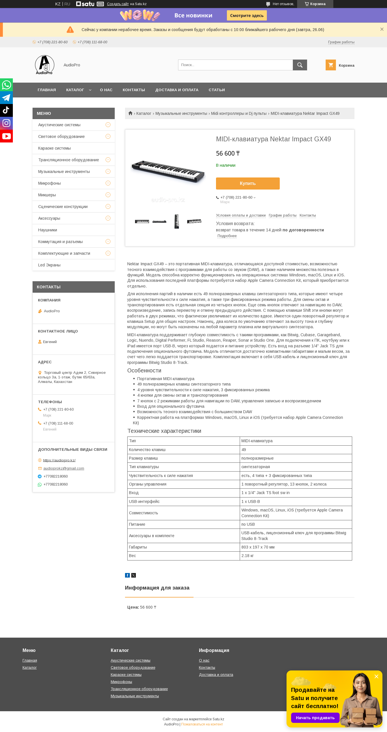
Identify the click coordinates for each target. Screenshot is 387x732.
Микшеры (47, 195)
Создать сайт (118, 4)
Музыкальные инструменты (181, 113)
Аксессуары (49, 218)
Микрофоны (49, 183)
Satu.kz (218, 719)
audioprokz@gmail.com (63, 468)
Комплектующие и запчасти (64, 253)
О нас (106, 90)
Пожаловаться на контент (202, 724)
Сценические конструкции (63, 206)
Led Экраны (49, 265)
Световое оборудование (61, 136)
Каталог (75, 90)
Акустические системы (59, 125)
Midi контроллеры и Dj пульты (239, 113)
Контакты (134, 90)
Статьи (217, 90)
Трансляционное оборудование (68, 160)
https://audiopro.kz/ (59, 460)
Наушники (47, 230)
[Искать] (300, 65)
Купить (248, 183)
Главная (47, 90)
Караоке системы (54, 148)
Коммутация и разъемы (60, 241)
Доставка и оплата (176, 90)
